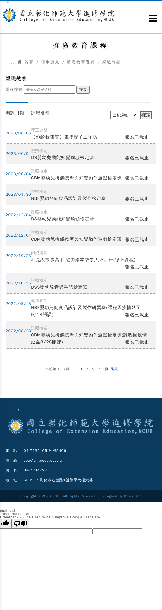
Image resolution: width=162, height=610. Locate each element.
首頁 (25, 62)
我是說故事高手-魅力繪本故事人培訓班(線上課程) (83, 260)
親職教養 (111, 62)
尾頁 (114, 369)
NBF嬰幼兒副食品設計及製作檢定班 (68, 198)
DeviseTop (133, 496)
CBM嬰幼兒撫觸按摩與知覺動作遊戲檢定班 (76, 178)
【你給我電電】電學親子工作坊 (64, 137)
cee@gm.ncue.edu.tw (43, 460)
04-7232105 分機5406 (45, 450)
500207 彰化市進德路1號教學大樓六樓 (58, 480)
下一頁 (102, 369)
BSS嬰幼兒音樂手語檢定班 (59, 287)
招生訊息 (50, 62)
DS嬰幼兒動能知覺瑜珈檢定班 (62, 157)
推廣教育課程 (81, 62)
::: (14, 62)
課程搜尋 (14, 89)
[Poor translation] (20, 523)
